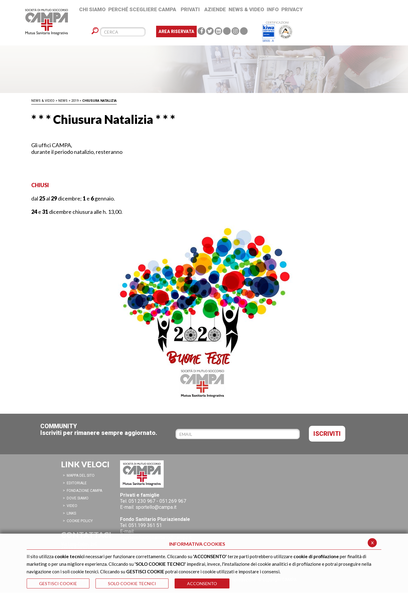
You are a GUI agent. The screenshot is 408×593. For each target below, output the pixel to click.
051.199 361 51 (145, 525)
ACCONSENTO (202, 583)
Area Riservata (176, 31)
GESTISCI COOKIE (58, 583)
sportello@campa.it (155, 507)
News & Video (43, 101)
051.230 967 (142, 501)
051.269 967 (172, 501)
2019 (75, 101)
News (63, 101)
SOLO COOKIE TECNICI (132, 583)
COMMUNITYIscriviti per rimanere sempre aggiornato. (98, 429)
